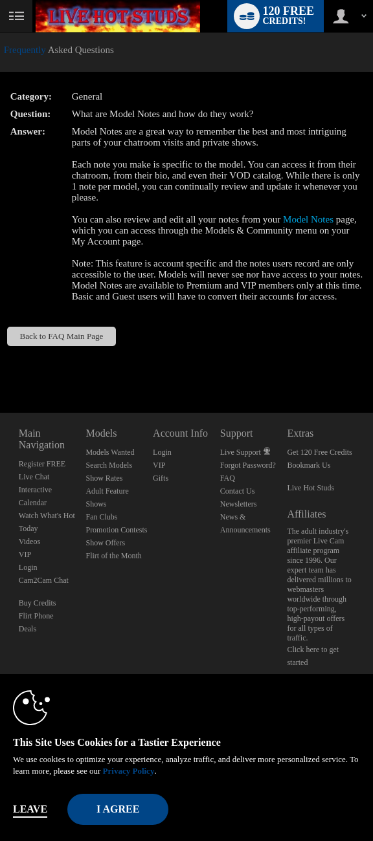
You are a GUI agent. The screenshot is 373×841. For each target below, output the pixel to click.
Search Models (108, 465)
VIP (25, 554)
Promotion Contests (116, 529)
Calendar (33, 502)
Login (28, 567)
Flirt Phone (36, 615)
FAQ (227, 478)
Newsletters (238, 503)
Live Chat (34, 476)
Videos (29, 541)
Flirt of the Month (113, 555)
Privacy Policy (129, 771)
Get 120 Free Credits (319, 452)
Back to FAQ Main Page (61, 336)
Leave (30, 808)
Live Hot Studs (310, 487)
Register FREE (42, 463)
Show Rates (103, 478)
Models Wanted (109, 452)
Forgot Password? (248, 465)
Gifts (160, 478)
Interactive (35, 489)
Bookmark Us (308, 465)
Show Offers (105, 542)
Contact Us (237, 491)
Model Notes (308, 219)
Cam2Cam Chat (44, 580)
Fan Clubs (101, 516)
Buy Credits (37, 602)
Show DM (0, 364)
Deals (27, 628)
